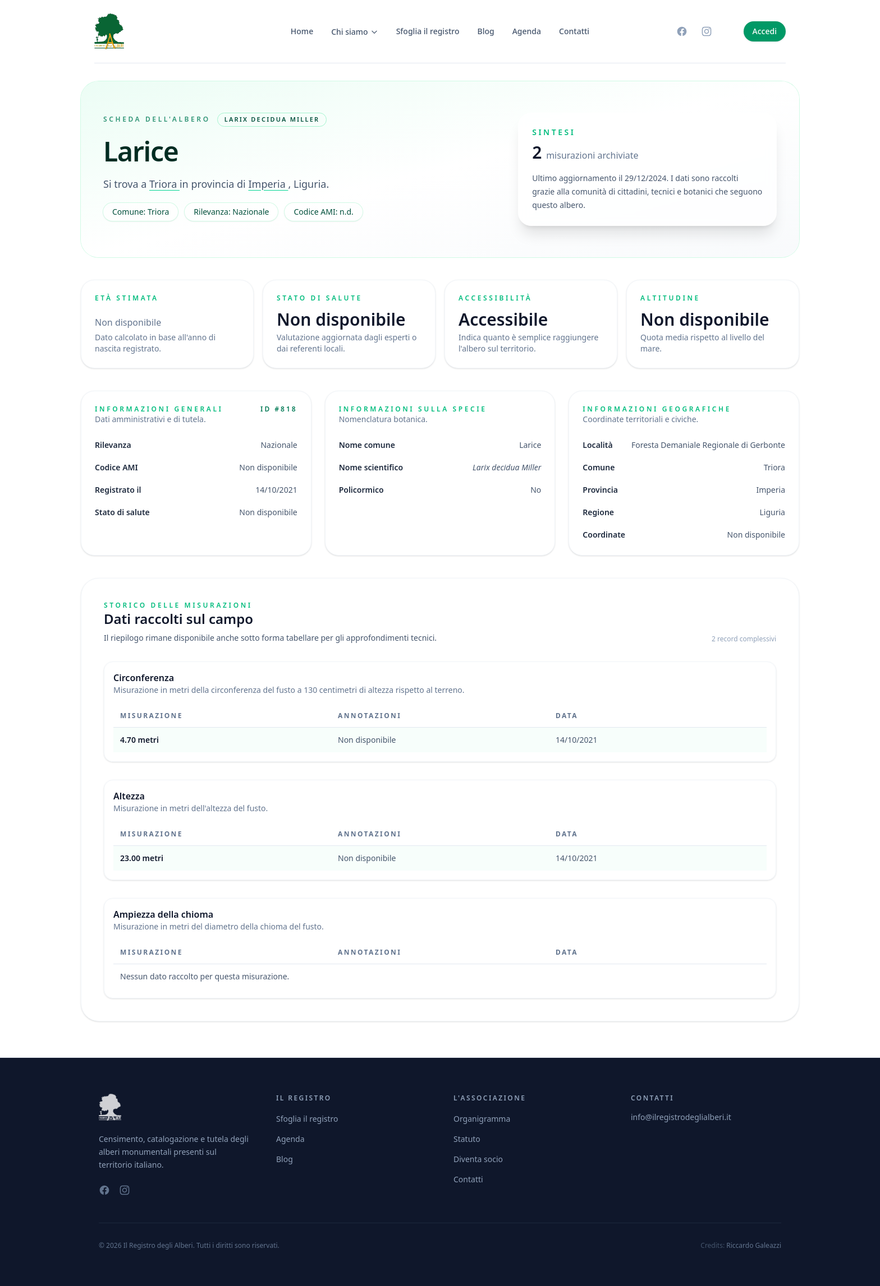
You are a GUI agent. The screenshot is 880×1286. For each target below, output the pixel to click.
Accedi (765, 31)
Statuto (466, 1139)
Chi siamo (354, 31)
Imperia (268, 184)
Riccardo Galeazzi (753, 1245)
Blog (486, 31)
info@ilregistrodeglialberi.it (681, 1117)
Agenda (526, 31)
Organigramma (481, 1118)
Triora (164, 184)
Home (302, 31)
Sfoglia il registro (428, 31)
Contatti (574, 31)
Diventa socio (478, 1159)
